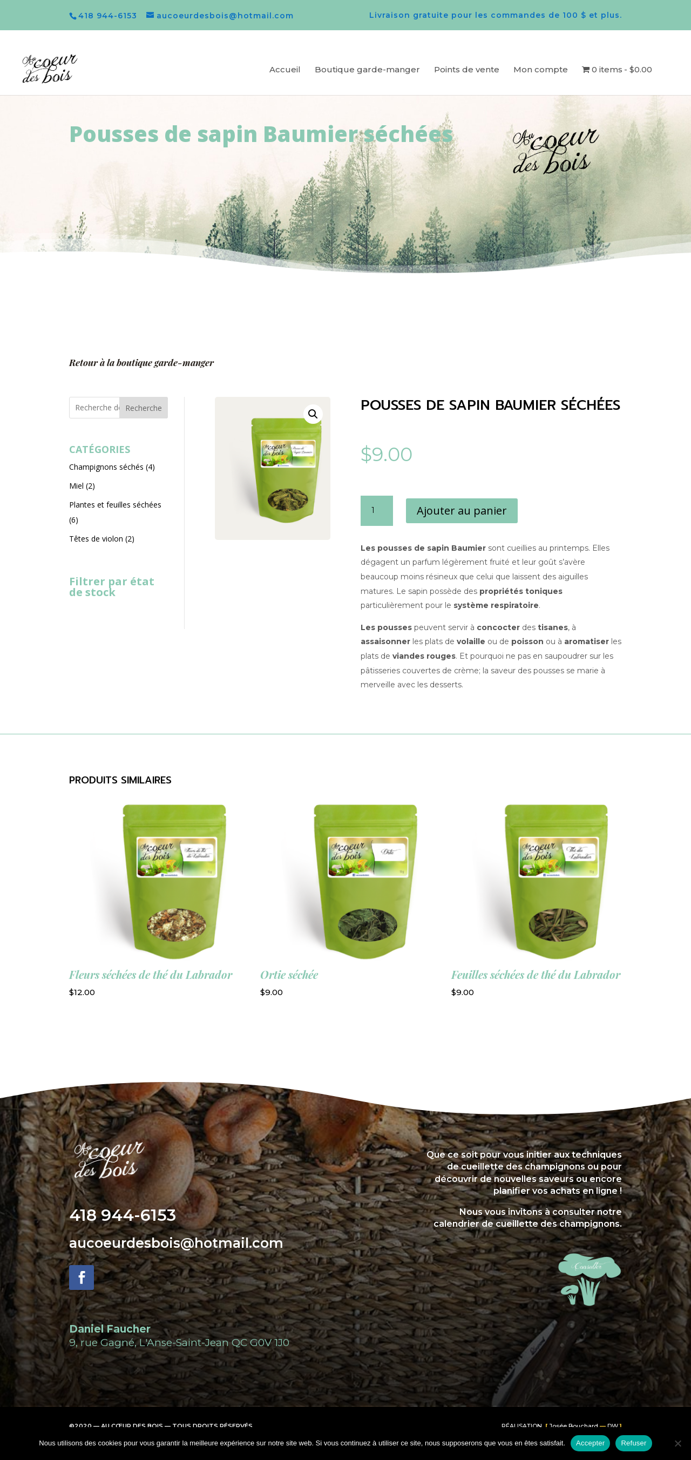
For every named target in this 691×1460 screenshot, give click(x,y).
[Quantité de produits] (377, 511)
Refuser (633, 1443)
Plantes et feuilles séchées (115, 504)
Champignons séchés (106, 467)
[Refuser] (677, 1443)
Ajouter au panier (462, 510)
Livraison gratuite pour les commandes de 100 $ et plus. (495, 15)
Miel (76, 486)
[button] (313, 414)
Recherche (143, 408)
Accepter (590, 1443)
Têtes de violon (96, 538)
